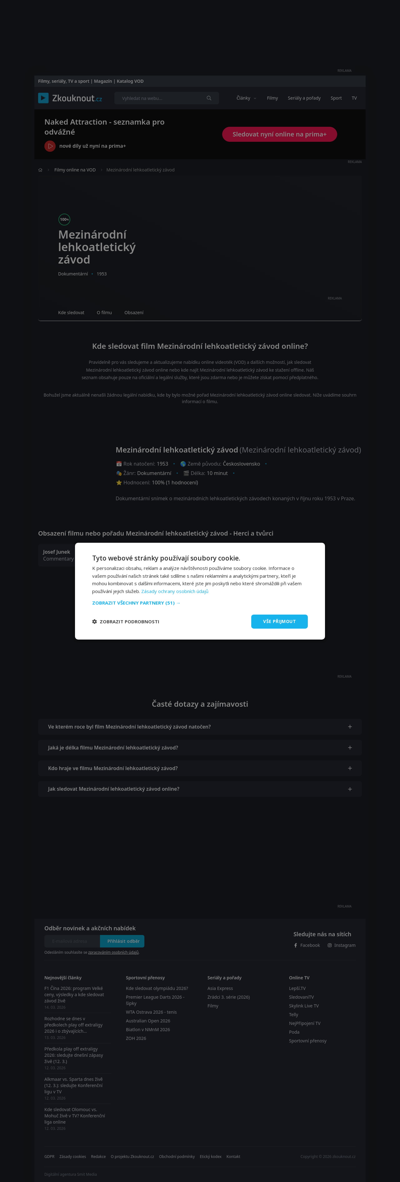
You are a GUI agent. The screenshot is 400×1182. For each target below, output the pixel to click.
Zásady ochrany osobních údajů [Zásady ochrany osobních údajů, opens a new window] (174, 591)
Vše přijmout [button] (279, 621)
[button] (200, 603)
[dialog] (200, 590)
